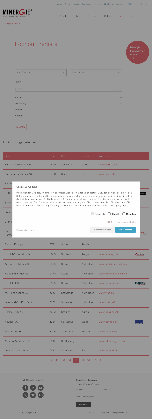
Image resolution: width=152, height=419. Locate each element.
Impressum (33, 230)
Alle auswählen (125, 230)
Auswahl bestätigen (101, 230)
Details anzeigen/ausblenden (123, 223)
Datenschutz (21, 230)
